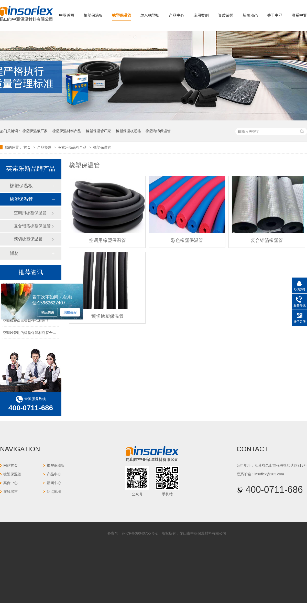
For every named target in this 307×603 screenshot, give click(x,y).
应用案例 (201, 15)
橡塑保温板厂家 (35, 131)
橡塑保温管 (121, 15)
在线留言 (10, 491)
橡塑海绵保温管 (158, 131)
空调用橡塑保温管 (107, 240)
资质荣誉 (225, 15)
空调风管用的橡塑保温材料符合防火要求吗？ (38, 333)
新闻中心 (54, 483)
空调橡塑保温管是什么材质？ (26, 321)
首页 (28, 147)
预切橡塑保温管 (107, 316)
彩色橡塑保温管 (187, 240)
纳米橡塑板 (150, 15)
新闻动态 (250, 15)
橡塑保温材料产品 (66, 131)
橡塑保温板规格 (128, 131)
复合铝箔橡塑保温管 (32, 226)
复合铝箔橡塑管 (267, 240)
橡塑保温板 (93, 15)
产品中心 (176, 15)
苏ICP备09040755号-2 (140, 533)
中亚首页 (66, 15)
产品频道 (44, 147)
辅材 (14, 253)
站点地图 (54, 491)
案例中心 (10, 483)
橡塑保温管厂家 (98, 131)
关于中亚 (274, 15)
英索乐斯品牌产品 (72, 147)
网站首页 (10, 465)
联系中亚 (299, 15)
